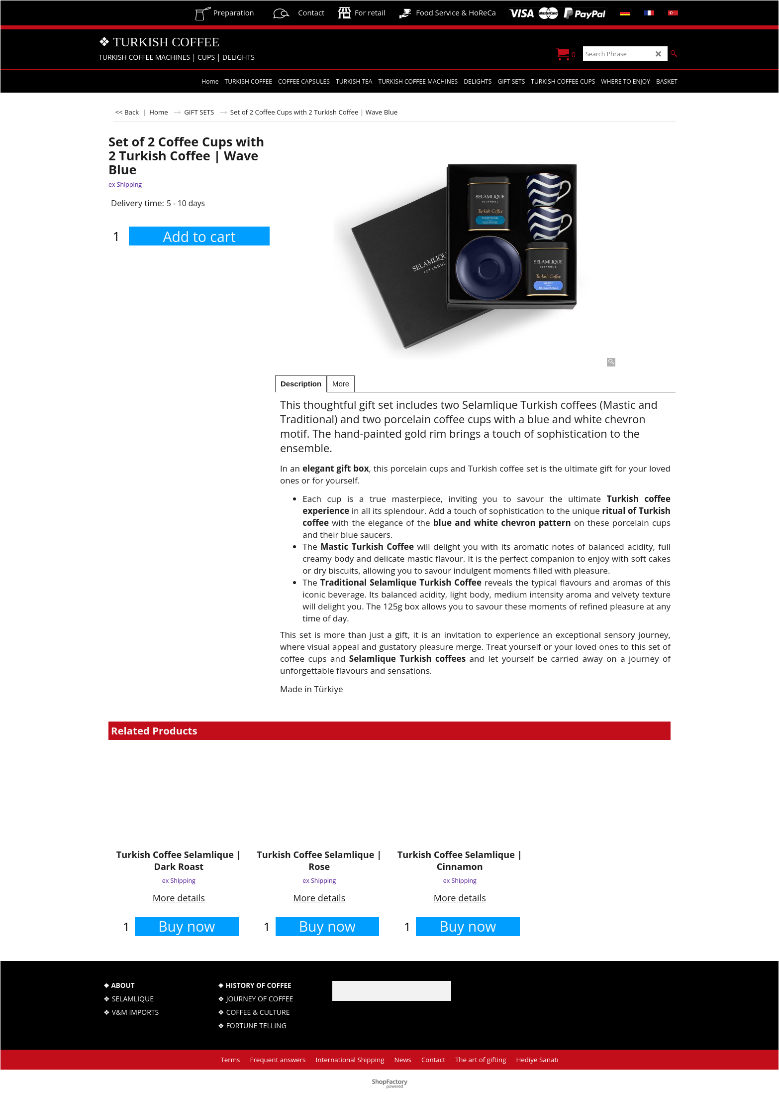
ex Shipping (125, 184)
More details (179, 898)
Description (301, 384)
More (340, 384)
